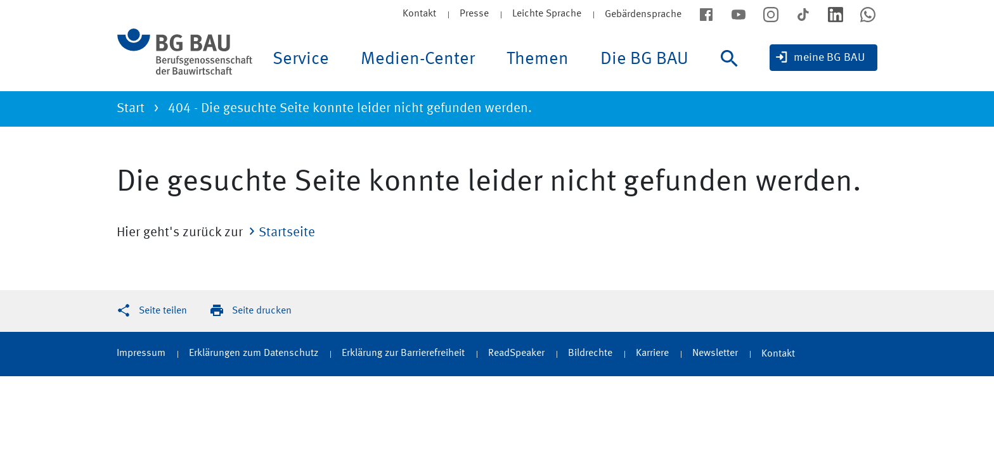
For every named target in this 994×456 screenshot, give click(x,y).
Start (131, 108)
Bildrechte (590, 353)
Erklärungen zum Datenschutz (253, 353)
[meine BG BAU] (823, 57)
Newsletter (715, 353)
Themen (538, 59)
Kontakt (419, 14)
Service (301, 59)
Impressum (141, 353)
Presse (474, 14)
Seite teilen (163, 311)
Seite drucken (262, 311)
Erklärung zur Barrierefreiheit (403, 353)
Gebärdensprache (643, 15)
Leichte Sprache (546, 14)
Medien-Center (418, 59)
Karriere (652, 353)
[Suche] (733, 70)
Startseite (287, 232)
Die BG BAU (644, 59)
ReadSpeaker (516, 353)
